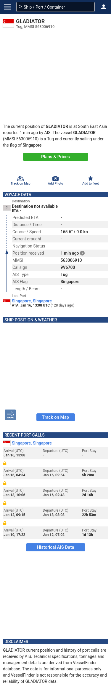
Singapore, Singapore (32, 301)
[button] (103, 7)
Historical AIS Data (55, 547)
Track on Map (55, 417)
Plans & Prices (55, 156)
